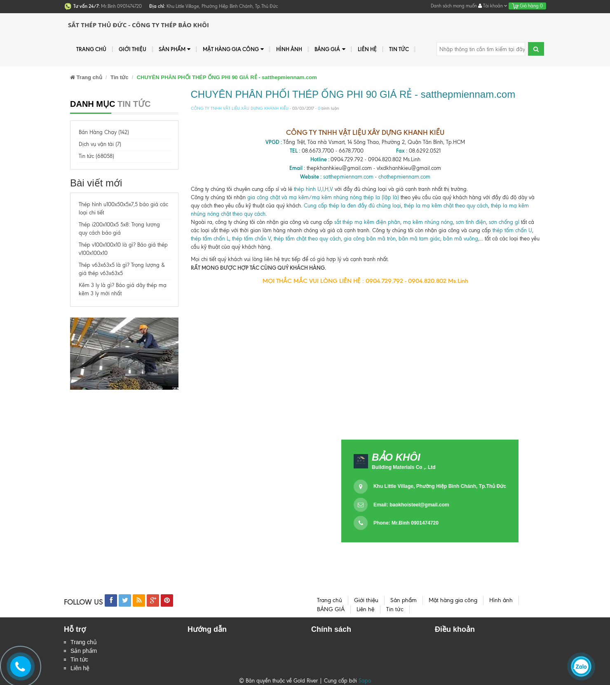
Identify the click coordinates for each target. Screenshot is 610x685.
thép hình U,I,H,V (313, 189)
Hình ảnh (289, 49)
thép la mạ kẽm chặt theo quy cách (446, 205)
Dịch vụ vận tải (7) (100, 144)
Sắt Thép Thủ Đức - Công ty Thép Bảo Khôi (138, 25)
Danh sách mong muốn (454, 6)
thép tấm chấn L (210, 238)
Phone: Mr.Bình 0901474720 (406, 523)
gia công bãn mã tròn (370, 238)
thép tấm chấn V (251, 238)
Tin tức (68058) (96, 156)
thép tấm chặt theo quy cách (307, 238)
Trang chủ (83, 642)
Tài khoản (492, 6)
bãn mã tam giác (419, 238)
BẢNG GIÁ (329, 49)
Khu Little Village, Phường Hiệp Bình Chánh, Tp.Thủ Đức (439, 486)
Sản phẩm (174, 49)
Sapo (365, 681)
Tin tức (399, 49)
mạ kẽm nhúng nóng (428, 222)
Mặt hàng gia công (233, 49)
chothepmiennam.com (404, 177)
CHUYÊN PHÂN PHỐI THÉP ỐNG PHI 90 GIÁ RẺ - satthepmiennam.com (353, 94)
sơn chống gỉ (504, 222)
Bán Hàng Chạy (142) (104, 132)
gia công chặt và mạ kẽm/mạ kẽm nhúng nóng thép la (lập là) (323, 197)
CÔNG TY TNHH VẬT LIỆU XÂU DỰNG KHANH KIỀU (240, 108)
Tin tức (79, 659)
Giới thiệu (132, 49)
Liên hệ (367, 49)
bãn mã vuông (460, 238)
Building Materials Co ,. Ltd (404, 467)
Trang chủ (91, 49)
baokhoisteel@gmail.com (419, 505)
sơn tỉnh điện (471, 222)
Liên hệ (79, 668)
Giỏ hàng (527, 6)
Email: (411, 505)
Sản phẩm (83, 650)
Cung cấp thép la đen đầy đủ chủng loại (352, 205)
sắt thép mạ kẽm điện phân (367, 222)
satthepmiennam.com (348, 177)
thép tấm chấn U (512, 230)
